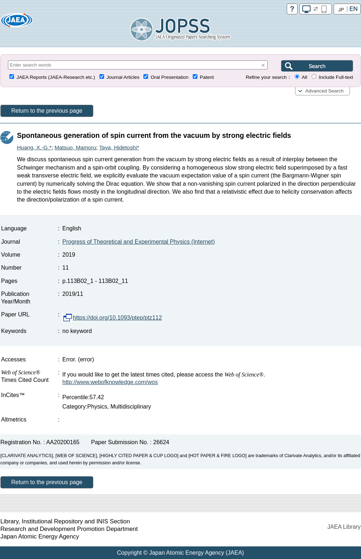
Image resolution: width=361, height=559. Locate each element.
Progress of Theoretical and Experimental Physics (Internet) (138, 242)
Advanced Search (324, 91)
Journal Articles (122, 77)
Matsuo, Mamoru (75, 147)
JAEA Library (344, 527)
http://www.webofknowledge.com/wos (110, 382)
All (304, 77)
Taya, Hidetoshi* (119, 147)
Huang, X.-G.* (34, 147)
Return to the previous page (46, 111)
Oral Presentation (169, 77)
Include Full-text (336, 77)
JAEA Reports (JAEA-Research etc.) (56, 77)
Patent (207, 77)
